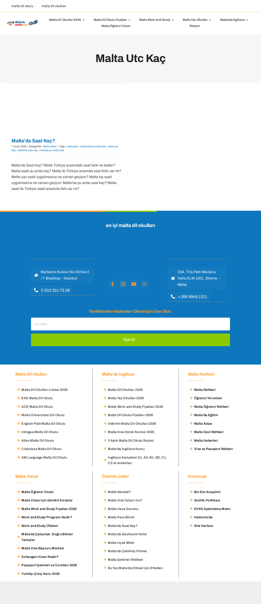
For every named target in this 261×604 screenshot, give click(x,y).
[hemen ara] (52, 290)
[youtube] (133, 284)
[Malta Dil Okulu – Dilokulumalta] (22, 21)
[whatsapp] (144, 284)
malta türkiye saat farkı (93, 146)
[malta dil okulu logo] (128, 243)
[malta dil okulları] (52, 6)
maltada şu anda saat (51, 150)
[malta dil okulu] (21, 6)
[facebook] (112, 284)
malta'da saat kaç (27, 150)
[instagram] (123, 284)
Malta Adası (50, 146)
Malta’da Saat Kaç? (33, 140)
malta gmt (72, 146)
